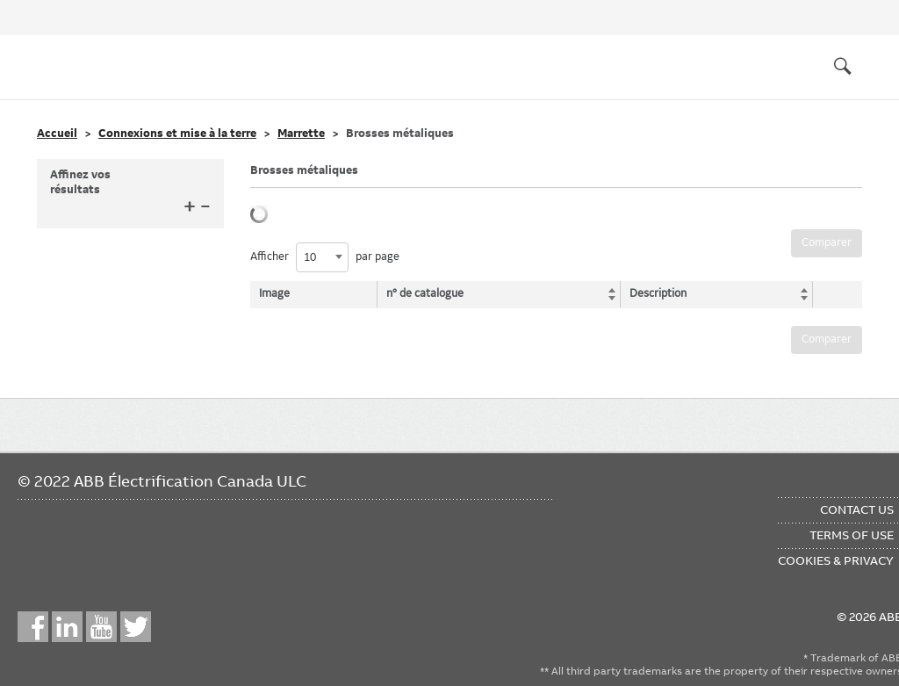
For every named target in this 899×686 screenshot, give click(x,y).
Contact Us (857, 509)
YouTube (101, 626)
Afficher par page (324, 257)
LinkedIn (67, 626)
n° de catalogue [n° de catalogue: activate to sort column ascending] (427, 293)
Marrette (301, 133)
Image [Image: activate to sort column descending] (274, 293)
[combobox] (322, 257)
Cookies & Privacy (836, 560)
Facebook (33, 626)
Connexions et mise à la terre (177, 133)
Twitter (135, 626)
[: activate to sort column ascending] (832, 294)
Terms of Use (851, 535)
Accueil (57, 133)
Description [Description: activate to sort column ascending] (651, 293)
